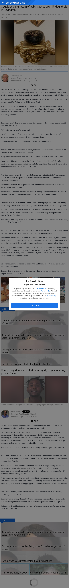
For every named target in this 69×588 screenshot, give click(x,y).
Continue (34, 305)
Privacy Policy (46, 291)
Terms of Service (41, 288)
